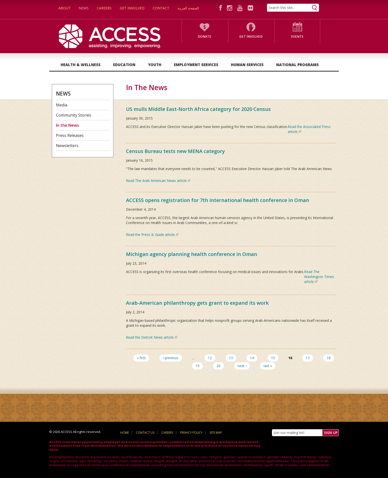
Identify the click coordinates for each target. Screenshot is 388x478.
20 (218, 365)
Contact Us (145, 432)
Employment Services (196, 64)
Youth (154, 64)
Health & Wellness (80, 64)
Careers (104, 8)
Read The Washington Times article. (319, 276)
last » (268, 365)
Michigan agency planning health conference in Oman (191, 254)
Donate (204, 36)
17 (308, 357)
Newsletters (67, 145)
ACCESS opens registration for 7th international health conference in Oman (217, 200)
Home (124, 432)
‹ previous (170, 357)
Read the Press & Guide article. (152, 234)
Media (61, 105)
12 (210, 357)
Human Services (247, 64)
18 (329, 357)
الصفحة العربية (188, 8)
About (64, 8)
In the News (67, 125)
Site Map (216, 432)
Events (297, 36)
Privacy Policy (191, 432)
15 (273, 357)
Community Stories (73, 115)
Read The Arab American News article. (158, 180)
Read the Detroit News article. (151, 337)
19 (197, 365)
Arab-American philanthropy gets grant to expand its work (197, 303)
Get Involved (132, 8)
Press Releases (70, 135)
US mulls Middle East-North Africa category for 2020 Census (198, 109)
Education (124, 64)
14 (252, 357)
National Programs (297, 64)
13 (231, 357)
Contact (161, 8)
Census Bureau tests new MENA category (175, 151)
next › (242, 365)
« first (141, 357)
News (84, 8)
